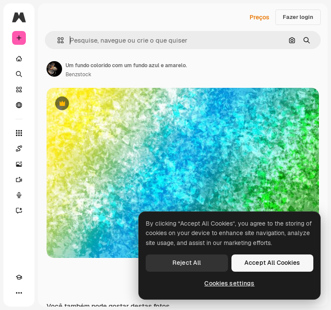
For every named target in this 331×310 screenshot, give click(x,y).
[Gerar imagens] (19, 164)
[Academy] (19, 277)
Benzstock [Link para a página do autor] (78, 74)
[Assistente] (19, 210)
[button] (57, 40)
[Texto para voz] (19, 195)
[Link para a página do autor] (54, 69)
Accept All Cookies (272, 263)
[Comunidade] (19, 105)
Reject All (186, 263)
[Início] (19, 58)
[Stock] (19, 89)
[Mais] (19, 293)
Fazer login (298, 17)
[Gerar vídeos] (19, 179)
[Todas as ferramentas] (19, 133)
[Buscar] (19, 74)
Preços (259, 17)
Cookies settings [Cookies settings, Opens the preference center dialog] (229, 283)
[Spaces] (19, 148)
